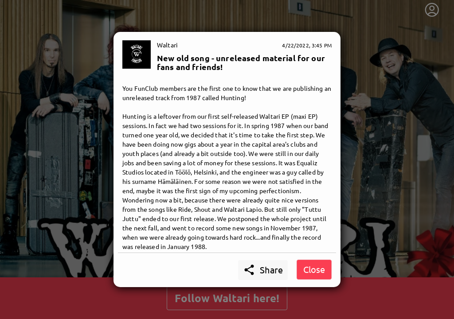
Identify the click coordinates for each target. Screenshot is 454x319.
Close (314, 269)
